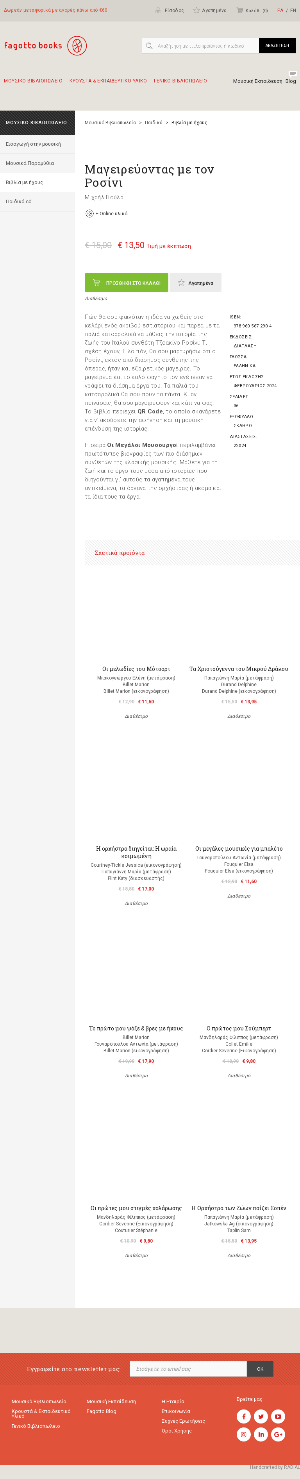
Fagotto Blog (101, 1411)
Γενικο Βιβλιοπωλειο (180, 84)
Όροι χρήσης (177, 1431)
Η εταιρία (173, 1401)
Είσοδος (169, 10)
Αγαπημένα (210, 10)
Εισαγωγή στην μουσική (33, 144)
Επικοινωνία (176, 1411)
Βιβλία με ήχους (24, 182)
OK (260, 1369)
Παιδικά (153, 122)
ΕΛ (280, 10)
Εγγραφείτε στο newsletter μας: (74, 1369)
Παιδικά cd (19, 201)
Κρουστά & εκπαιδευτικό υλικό (41, 1413)
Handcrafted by (275, 1467)
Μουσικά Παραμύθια (30, 163)
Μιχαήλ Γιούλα (104, 197)
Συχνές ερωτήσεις (183, 1421)
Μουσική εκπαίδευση (111, 1401)
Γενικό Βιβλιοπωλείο (36, 1426)
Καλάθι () (252, 10)
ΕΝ (293, 10)
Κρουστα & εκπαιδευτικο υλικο (108, 84)
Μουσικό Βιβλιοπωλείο (110, 122)
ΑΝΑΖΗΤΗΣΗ (277, 45)
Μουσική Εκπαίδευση (257, 81)
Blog (291, 81)
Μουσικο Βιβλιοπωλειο (33, 84)
